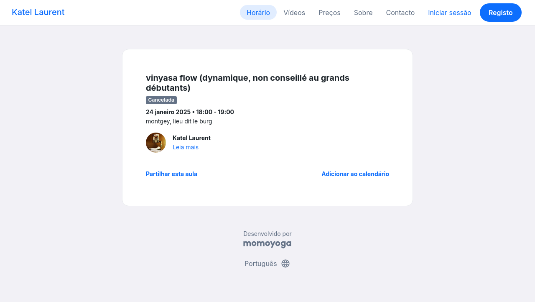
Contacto (400, 12)
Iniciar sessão (449, 12)
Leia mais (186, 147)
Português (267, 263)
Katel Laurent (38, 12)
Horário (258, 12)
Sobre (363, 12)
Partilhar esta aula (171, 173)
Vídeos (294, 12)
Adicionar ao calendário (355, 173)
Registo (501, 12)
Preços (329, 12)
